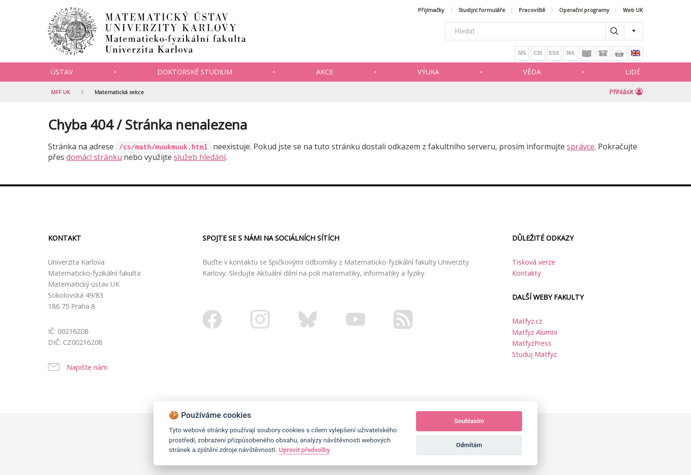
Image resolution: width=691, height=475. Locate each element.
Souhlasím (469, 421)
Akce (324, 71)
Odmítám (469, 445)
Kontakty (526, 273)
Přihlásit (626, 92)
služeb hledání (200, 157)
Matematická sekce (119, 92)
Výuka (428, 71)
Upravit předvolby (304, 449)
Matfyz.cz (527, 321)
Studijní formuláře (481, 10)
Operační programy (584, 10)
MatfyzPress (531, 343)
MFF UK (60, 92)
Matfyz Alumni (534, 332)
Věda (532, 71)
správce (581, 146)
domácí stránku (94, 157)
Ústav (62, 71)
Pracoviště (532, 10)
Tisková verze (533, 262)
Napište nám (87, 367)
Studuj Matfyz (534, 354)
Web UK (633, 10)
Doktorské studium (194, 71)
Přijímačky (431, 10)
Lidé (632, 71)
